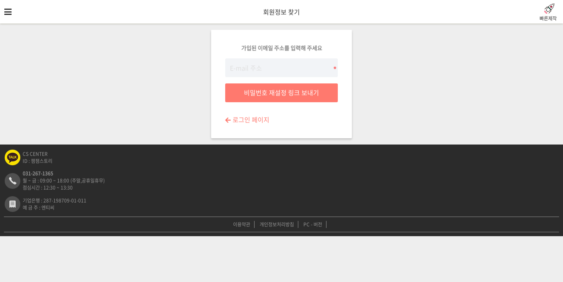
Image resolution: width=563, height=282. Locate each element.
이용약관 (241, 224)
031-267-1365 (38, 173)
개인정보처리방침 (277, 224)
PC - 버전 (312, 224)
